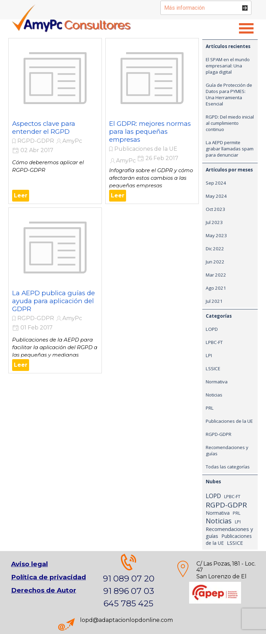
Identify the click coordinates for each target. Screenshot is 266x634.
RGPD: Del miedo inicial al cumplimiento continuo (230, 123)
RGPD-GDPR (35, 141)
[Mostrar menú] (246, 28)
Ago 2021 (216, 288)
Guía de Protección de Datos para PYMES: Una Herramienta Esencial (229, 94)
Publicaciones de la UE (145, 149)
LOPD (212, 329)
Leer (20, 195)
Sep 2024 (216, 183)
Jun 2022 (215, 262)
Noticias (214, 395)
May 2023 (216, 235)
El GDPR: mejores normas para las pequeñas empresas (150, 131)
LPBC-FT (214, 342)
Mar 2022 (216, 275)
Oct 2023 (215, 209)
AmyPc (72, 141)
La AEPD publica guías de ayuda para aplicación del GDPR (53, 301)
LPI (209, 355)
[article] (55, 121)
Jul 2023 (214, 222)
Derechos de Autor (43, 590)
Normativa (217, 382)
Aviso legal (29, 564)
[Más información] (205, 8)
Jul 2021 (214, 301)
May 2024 (216, 196)
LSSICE (213, 368)
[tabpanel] (215, 577)
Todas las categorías (228, 467)
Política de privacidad (48, 577)
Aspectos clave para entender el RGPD (43, 128)
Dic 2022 (215, 248)
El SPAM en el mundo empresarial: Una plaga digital (228, 65)
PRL (210, 408)
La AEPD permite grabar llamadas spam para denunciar (230, 148)
